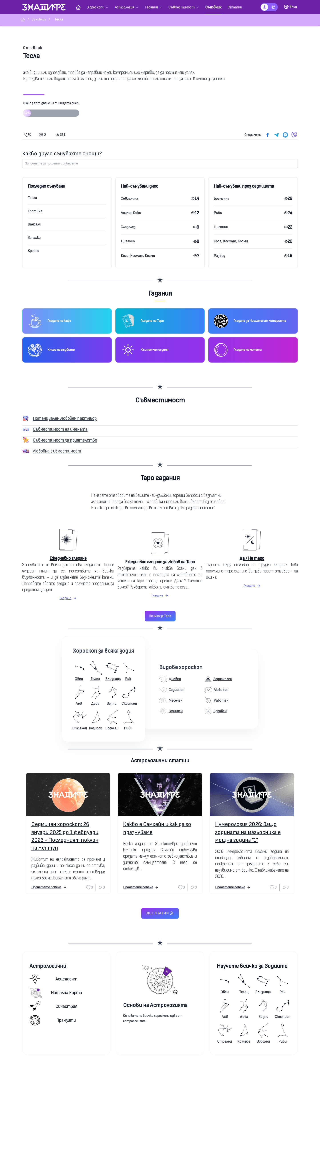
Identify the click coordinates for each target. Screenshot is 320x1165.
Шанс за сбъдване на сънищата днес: (51, 110)
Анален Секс (131, 212)
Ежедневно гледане (68, 558)
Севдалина (129, 198)
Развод (219, 255)
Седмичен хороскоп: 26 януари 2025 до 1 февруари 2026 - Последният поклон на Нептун (64, 836)
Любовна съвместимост (57, 451)
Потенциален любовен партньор (65, 418)
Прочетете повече (49, 887)
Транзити (53, 1020)
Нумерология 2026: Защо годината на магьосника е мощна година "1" (248, 832)
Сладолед (128, 227)
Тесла (32, 197)
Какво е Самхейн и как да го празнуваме (157, 828)
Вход (290, 6)
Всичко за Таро (160, 616)
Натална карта (56, 993)
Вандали (34, 224)
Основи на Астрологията (155, 1005)
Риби (218, 212)
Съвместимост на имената (60, 429)
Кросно (33, 250)
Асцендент (53, 979)
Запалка (34, 237)
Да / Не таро (251, 558)
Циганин (128, 241)
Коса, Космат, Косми (138, 255)
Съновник (32, 47)
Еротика (35, 211)
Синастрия (53, 1006)
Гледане (68, 598)
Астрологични (48, 966)
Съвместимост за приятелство (65, 440)
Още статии (160, 913)
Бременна (221, 198)
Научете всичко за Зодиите (252, 966)
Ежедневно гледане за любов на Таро (160, 562)
